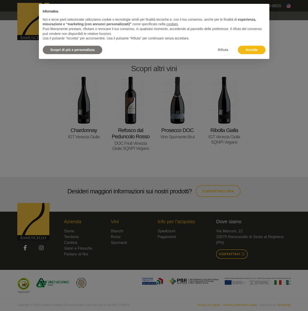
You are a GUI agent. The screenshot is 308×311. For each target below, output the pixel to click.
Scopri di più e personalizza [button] (72, 50)
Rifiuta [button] (223, 50)
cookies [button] (172, 24)
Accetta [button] (252, 50)
